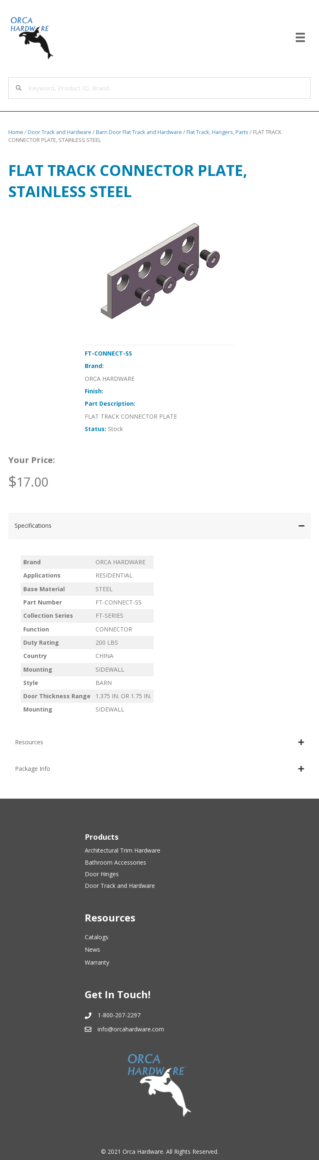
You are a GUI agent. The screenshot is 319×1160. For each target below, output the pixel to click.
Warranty (97, 962)
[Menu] (300, 37)
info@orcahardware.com (131, 1029)
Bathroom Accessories (115, 862)
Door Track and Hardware (59, 132)
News (92, 949)
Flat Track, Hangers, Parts (217, 132)
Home (15, 132)
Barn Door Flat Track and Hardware (139, 132)
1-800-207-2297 (119, 1015)
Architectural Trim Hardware (122, 850)
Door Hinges (102, 874)
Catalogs (96, 937)
